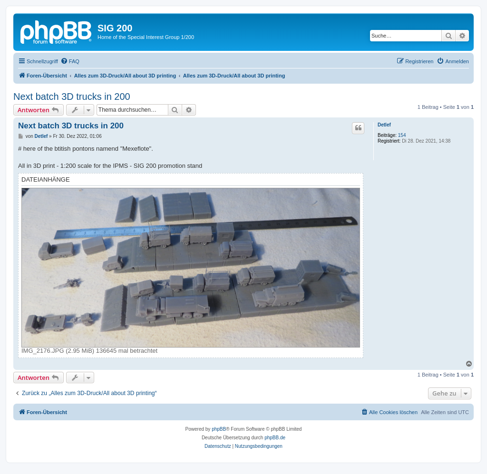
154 (402, 135)
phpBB (219, 429)
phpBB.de (274, 437)
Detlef (384, 124)
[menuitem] (69, 61)
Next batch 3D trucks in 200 (71, 96)
